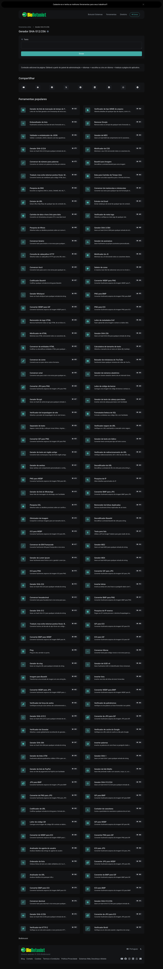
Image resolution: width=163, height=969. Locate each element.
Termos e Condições (51, 959)
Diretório (123, 14)
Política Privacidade (69, 959)
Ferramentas (111, 14)
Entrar (135, 14)
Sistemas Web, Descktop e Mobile (92, 959)
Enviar (81, 54)
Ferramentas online (25, 27)
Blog (23, 959)
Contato (29, 959)
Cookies (38, 959)
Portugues (132, 949)
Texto (24, 39)
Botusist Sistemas (95, 14)
